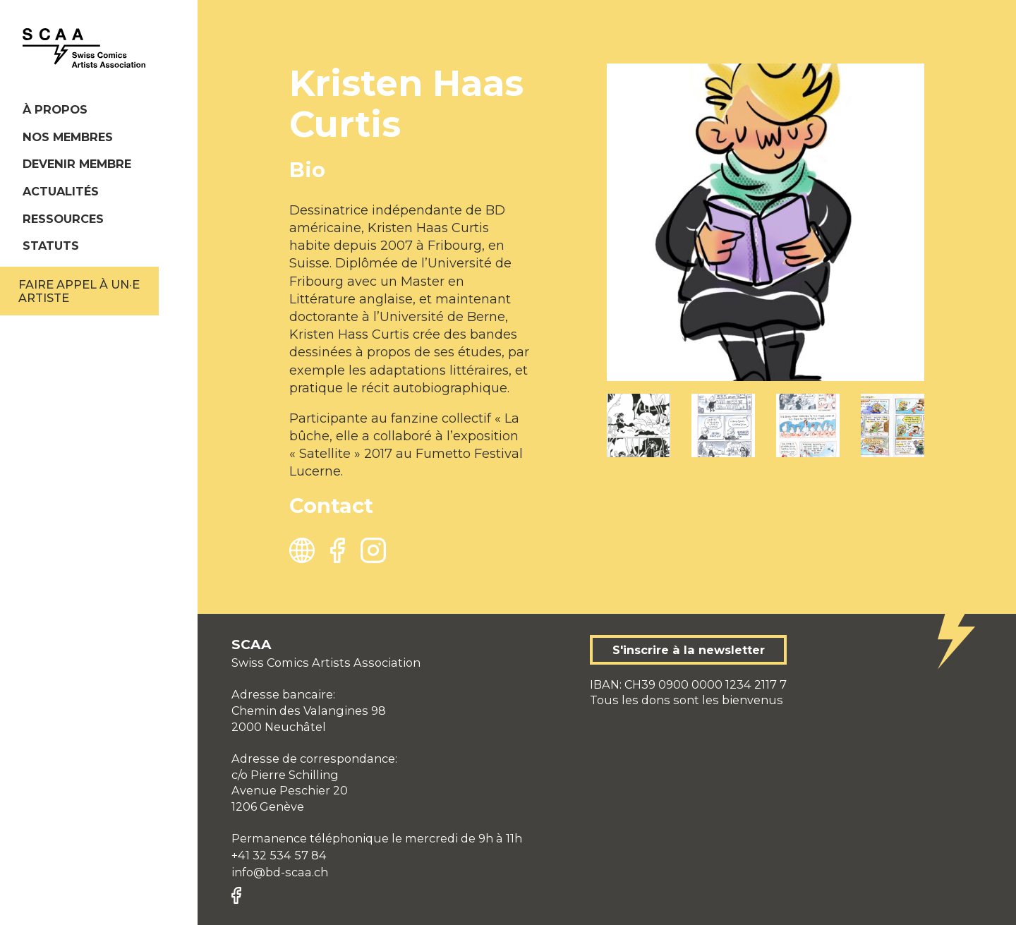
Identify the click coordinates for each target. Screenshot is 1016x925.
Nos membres (68, 137)
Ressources (63, 219)
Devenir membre (77, 164)
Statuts (51, 245)
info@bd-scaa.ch (279, 872)
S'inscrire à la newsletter (688, 650)
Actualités (61, 191)
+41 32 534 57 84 (279, 855)
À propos (55, 109)
